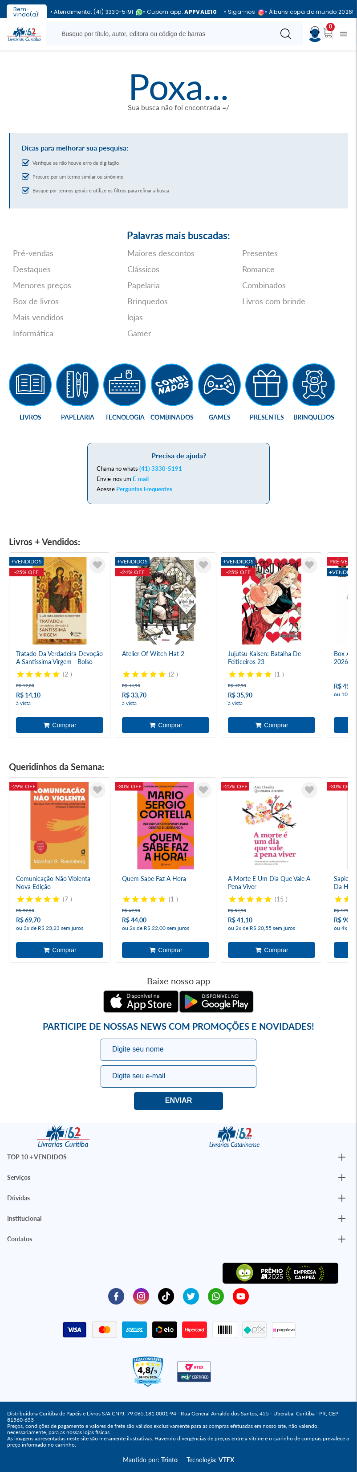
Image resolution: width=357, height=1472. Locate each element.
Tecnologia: (210, 1460)
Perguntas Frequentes (144, 489)
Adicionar (59, 725)
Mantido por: (150, 1460)
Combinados (264, 285)
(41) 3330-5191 (160, 468)
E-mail (141, 478)
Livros (30, 416)
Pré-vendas (33, 253)
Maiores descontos (161, 253)
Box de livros (36, 301)
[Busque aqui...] (162, 33)
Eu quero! (178, 1101)
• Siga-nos (241, 12)
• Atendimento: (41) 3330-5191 (93, 12)
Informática (33, 333)
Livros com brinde (273, 301)
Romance (258, 269)
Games (220, 416)
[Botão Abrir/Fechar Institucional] (342, 1157)
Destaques (32, 269)
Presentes (260, 253)
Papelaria (143, 285)
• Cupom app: (180, 12)
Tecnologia (125, 416)
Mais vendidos (38, 317)
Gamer (139, 333)
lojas (135, 317)
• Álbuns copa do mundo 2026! (309, 12)
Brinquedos (147, 301)
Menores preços (42, 285)
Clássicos (143, 269)
